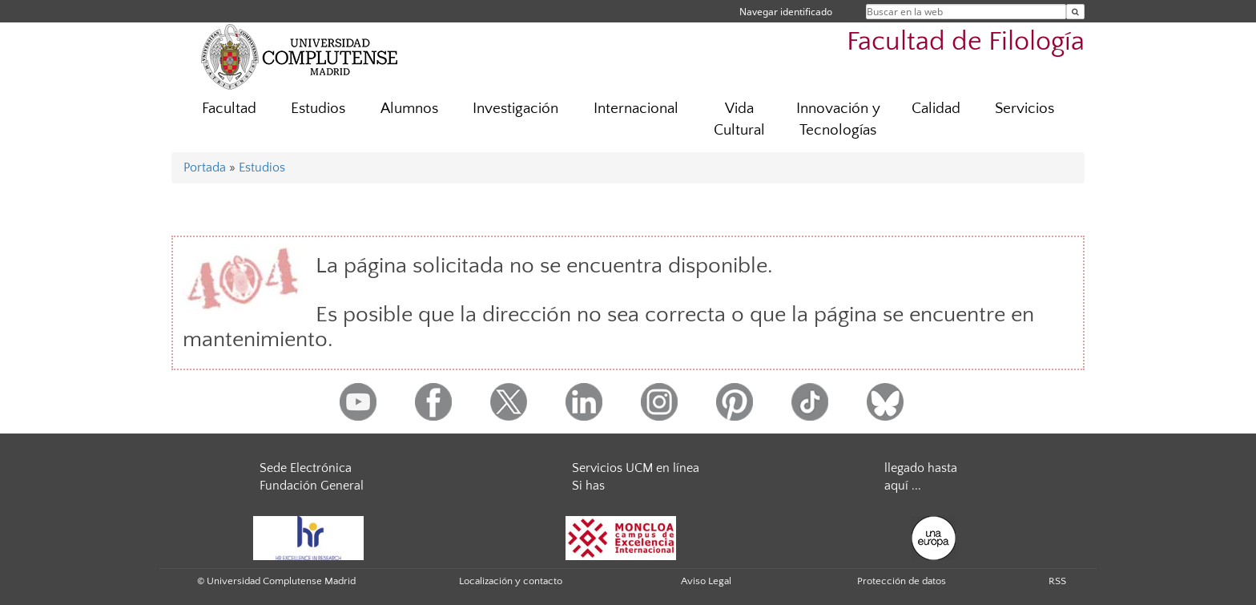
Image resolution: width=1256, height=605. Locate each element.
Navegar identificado (785, 11)
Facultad (229, 108)
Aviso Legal (706, 581)
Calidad (936, 108)
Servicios (1024, 108)
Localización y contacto (510, 581)
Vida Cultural (739, 119)
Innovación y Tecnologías (838, 119)
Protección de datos (901, 581)
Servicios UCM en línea (635, 468)
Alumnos (409, 108)
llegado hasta (920, 468)
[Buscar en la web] (1075, 11)
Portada (204, 167)
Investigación (515, 108)
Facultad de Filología (966, 42)
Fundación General (312, 485)
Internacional (636, 108)
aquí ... (902, 485)
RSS (1057, 581)
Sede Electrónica (306, 468)
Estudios (318, 108)
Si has (588, 485)
